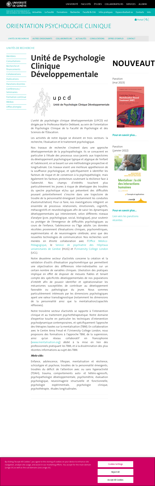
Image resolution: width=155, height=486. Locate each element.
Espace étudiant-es (124, 12)
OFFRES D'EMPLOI (115, 38)
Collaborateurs (114, 4)
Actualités (37, 12)
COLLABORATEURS (64, 38)
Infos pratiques (106, 12)
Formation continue (16, 97)
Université (72, 4)
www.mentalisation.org (46, 342)
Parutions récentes (15, 84)
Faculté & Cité (89, 12)
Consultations (13, 61)
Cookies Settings (115, 465)
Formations (62, 12)
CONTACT (131, 38)
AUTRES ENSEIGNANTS (42, 38)
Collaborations (13, 74)
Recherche (75, 12)
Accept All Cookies (115, 481)
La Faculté (49, 12)
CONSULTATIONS (97, 38)
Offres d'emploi (13, 106)
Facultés (86, 4)
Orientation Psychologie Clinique (58, 26)
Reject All (115, 473)
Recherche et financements (13, 67)
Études (98, 4)
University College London (92, 249)
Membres (11, 56)
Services (131, 4)
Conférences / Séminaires (13, 90)
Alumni (143, 4)
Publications (12, 79)
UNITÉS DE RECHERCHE (18, 38)
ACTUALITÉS (81, 38)
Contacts (140, 12)
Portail (139, 19)
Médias (9, 101)
